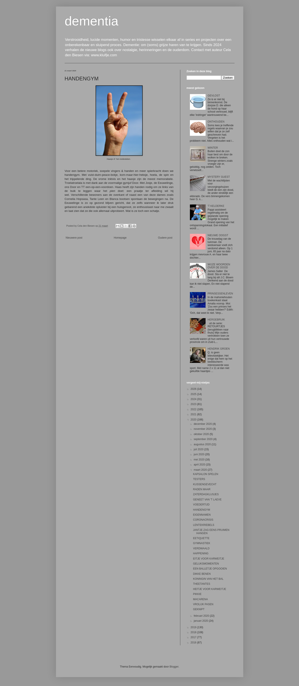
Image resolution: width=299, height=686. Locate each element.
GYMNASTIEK (201, 543)
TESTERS (199, 479)
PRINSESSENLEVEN (220, 293)
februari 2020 (202, 615)
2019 (194, 627)
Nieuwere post (74, 237)
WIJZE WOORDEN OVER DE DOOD (219, 266)
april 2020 (200, 464)
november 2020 (203, 428)
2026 (194, 388)
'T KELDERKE (216, 206)
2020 (194, 419)
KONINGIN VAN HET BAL (208, 578)
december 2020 (203, 423)
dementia (91, 21)
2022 (194, 409)
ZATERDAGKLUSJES (206, 494)
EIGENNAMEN (202, 514)
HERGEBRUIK (216, 319)
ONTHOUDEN (216, 121)
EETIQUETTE (201, 538)
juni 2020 (199, 454)
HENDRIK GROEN (219, 348)
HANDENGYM (201, 509)
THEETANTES (201, 583)
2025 (194, 394)
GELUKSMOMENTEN (206, 563)
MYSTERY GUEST (219, 176)
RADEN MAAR (201, 489)
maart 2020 (201, 469)
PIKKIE (197, 594)
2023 (194, 404)
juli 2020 (199, 449)
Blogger (174, 666)
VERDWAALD (201, 548)
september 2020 (203, 439)
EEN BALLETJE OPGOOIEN (210, 568)
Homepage (120, 237)
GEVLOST (214, 95)
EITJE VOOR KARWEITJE (208, 558)
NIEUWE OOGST (218, 235)
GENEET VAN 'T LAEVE (207, 499)
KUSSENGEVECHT (204, 484)
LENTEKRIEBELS (203, 525)
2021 (194, 414)
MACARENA (200, 599)
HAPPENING (200, 553)
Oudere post (165, 237)
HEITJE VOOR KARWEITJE (209, 589)
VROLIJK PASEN (203, 604)
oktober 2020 (201, 434)
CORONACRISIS (203, 519)
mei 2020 (199, 459)
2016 (194, 642)
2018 (194, 632)
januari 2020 (201, 620)
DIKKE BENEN (202, 573)
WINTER (213, 147)
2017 (194, 637)
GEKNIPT (198, 609)
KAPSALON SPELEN (205, 474)
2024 (194, 399)
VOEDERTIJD (201, 504)
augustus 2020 (202, 444)
